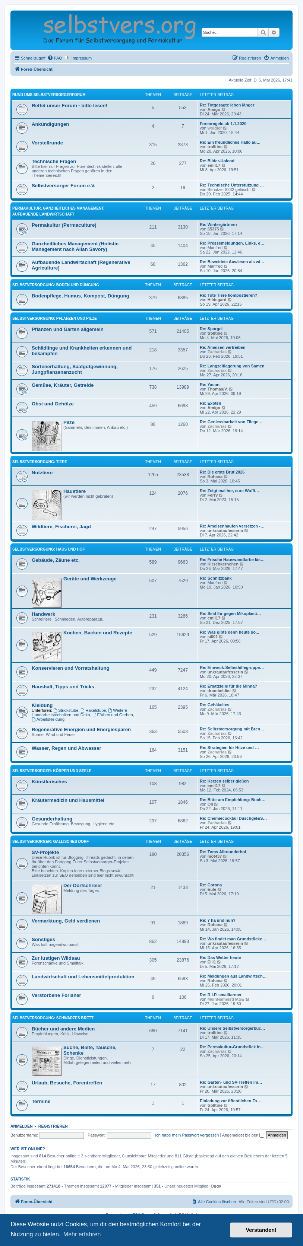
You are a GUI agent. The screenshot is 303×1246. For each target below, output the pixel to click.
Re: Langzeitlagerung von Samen (232, 366)
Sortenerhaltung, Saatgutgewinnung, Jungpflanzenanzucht (75, 369)
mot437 (215, 856)
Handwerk (43, 614)
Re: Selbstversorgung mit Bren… (232, 729)
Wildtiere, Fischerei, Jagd (61, 526)
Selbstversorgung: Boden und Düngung (55, 285)
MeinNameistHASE (226, 999)
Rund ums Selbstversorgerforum (49, 95)
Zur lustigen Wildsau (56, 958)
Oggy (216, 1186)
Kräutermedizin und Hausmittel (68, 800)
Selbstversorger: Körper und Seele (51, 771)
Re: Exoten (210, 403)
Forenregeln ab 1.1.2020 (223, 123)
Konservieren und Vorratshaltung (71, 668)
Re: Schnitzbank (216, 578)
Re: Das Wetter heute (220, 957)
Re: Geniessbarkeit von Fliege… (231, 422)
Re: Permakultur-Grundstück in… (232, 1047)
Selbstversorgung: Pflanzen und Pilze (54, 318)
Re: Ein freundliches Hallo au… (230, 142)
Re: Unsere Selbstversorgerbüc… (232, 1028)
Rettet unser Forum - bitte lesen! (69, 105)
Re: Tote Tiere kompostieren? (228, 295)
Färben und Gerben (112, 715)
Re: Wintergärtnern (218, 224)
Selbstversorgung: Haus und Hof (48, 549)
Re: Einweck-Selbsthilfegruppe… (232, 667)
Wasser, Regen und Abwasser (66, 748)
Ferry (213, 495)
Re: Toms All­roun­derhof (223, 852)
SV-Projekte (45, 852)
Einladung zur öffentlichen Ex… (231, 1101)
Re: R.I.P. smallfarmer (221, 994)
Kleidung (42, 705)
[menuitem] (54, 58)
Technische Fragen (54, 161)
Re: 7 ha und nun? (218, 920)
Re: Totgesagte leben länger (227, 105)
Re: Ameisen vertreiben (222, 347)
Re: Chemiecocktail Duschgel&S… (233, 818)
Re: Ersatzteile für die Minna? (228, 686)
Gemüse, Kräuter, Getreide (63, 385)
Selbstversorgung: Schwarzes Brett (53, 1018)
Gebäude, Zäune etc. (56, 560)
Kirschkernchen (223, 564)
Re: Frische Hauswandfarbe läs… (232, 559)
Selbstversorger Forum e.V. (63, 185)
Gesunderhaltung (52, 819)
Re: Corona (211, 885)
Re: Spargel (211, 328)
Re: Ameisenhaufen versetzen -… (232, 526)
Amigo (214, 109)
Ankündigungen (50, 124)
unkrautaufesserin (225, 530)
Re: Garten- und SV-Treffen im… (231, 1082)
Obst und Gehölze (53, 404)
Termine (41, 1101)
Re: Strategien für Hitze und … (229, 747)
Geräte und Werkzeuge (90, 578)
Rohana (215, 476)
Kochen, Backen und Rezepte (97, 632)
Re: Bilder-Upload (217, 161)
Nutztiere (42, 472)
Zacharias (217, 352)
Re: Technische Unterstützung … (232, 185)
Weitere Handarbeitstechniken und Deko (79, 712)
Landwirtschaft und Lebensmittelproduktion (83, 976)
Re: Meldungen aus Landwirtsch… (233, 976)
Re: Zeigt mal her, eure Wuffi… (229, 490)
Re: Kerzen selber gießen (224, 781)
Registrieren (53, 1126)
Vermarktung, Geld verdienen (66, 921)
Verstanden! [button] (261, 1230)
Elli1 (212, 962)
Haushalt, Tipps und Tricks (63, 686)
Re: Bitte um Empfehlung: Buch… (233, 799)
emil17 (214, 165)
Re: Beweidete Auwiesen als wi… (232, 261)
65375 (213, 229)
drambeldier (219, 690)
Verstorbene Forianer (56, 995)
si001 (213, 636)
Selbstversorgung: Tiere (39, 462)
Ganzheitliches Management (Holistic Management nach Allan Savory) (75, 246)
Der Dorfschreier (82, 885)
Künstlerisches (49, 781)
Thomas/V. (218, 389)
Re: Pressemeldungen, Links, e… (232, 243)
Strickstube (65, 710)
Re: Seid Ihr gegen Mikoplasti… (230, 613)
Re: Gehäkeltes (214, 704)
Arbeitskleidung (48, 719)
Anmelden (21, 1126)
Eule (212, 889)
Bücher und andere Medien (63, 1029)
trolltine (215, 146)
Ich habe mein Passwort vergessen (187, 1135)
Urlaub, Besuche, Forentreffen (67, 1083)
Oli (210, 804)
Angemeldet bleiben (243, 1135)
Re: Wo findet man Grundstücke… (233, 939)
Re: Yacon (210, 384)
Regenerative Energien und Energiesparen (81, 729)
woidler (215, 128)
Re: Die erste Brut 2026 (222, 472)
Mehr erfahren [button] (82, 1234)
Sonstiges (43, 939)
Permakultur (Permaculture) (64, 225)
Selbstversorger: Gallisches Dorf (50, 841)
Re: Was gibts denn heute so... (229, 632)
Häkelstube (93, 710)
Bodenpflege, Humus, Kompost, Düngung (80, 296)
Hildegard (217, 299)
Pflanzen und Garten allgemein (68, 329)
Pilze (69, 422)
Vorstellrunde (47, 143)
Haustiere (74, 491)
